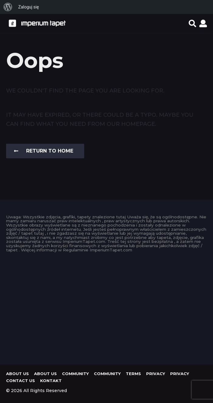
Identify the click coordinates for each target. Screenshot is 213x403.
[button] (192, 23)
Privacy (155, 373)
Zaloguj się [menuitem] (28, 7)
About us (17, 373)
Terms (133, 373)
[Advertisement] (106, 306)
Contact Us (20, 380)
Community (75, 373)
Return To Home (43, 151)
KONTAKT (51, 380)
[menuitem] (8, 7)
